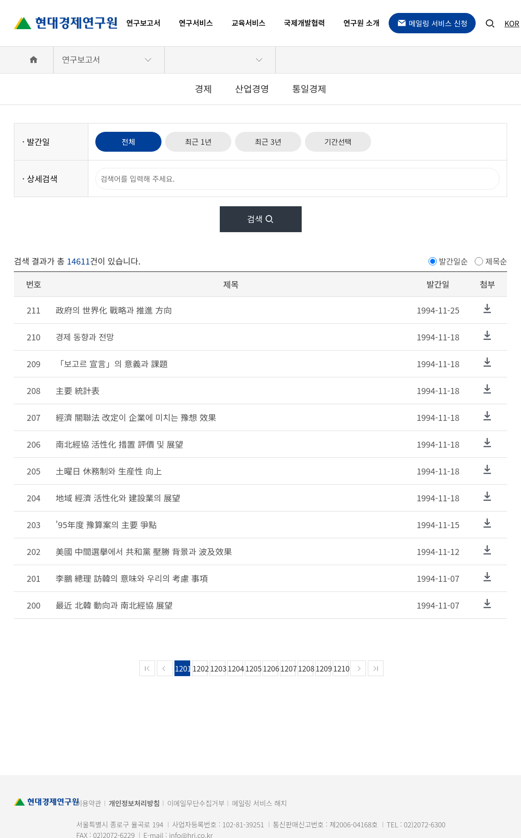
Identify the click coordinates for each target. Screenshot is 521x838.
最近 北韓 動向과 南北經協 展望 (114, 605)
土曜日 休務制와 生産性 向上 (109, 471)
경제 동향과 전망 (85, 337)
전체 (128, 141)
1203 (217, 668)
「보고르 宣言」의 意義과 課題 (111, 363)
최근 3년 (268, 141)
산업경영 (252, 88)
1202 (200, 668)
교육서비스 (248, 22)
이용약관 (88, 803)
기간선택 (338, 141)
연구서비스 (196, 22)
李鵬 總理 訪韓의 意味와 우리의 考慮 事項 (132, 578)
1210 (340, 668)
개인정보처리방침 (134, 803)
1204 (235, 668)
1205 (252, 668)
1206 (270, 668)
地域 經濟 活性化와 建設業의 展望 (118, 498)
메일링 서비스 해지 (259, 803)
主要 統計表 (77, 390)
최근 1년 (198, 141)
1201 (182, 668)
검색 (260, 219)
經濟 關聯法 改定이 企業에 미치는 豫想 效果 (136, 417)
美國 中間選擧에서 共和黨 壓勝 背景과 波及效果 (144, 551)
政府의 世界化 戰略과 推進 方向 (114, 310)
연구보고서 (143, 22)
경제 (203, 88)
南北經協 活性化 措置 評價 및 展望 (119, 444)
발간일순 (453, 261)
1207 (288, 668)
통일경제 (309, 88)
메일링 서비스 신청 (432, 23)
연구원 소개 (361, 22)
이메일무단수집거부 (195, 803)
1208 (305, 668)
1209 (323, 668)
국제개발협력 (304, 22)
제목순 (496, 261)
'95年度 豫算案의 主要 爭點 (106, 524)
